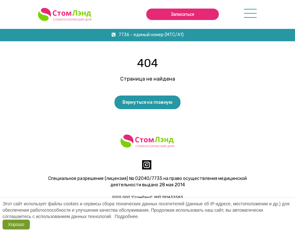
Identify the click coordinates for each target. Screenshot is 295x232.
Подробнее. (127, 216)
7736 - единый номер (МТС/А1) (148, 34)
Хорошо (16, 224)
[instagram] (146, 167)
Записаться (182, 14)
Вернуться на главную (147, 102)
